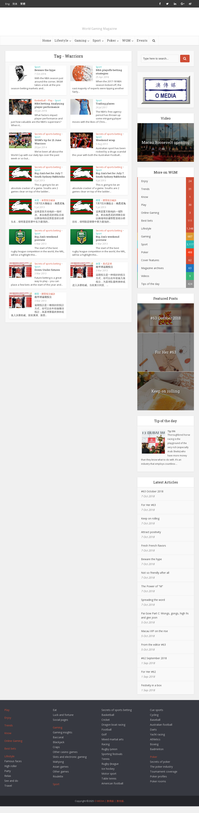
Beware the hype (45, 77)
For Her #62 (148, 678)
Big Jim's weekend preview (107, 243)
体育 (37, 206)
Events (142, 47)
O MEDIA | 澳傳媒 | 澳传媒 (109, 807)
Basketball (40, 107)
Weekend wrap (105, 146)
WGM (126, 47)
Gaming (80, 47)
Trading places (105, 110)
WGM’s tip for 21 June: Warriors (48, 148)
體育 (98, 206)
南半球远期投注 (104, 272)
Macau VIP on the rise (154, 638)
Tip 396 (171, 437)
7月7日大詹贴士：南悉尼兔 (50, 209)
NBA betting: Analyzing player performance (48, 111)
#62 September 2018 (154, 665)
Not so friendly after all (155, 579)
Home (46, 47)
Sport (97, 47)
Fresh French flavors (153, 552)
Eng (7, 3)
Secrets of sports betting (48, 140)
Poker (111, 47)
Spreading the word (153, 606)
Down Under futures (46, 275)
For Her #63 (165, 358)
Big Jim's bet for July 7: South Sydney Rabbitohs (110, 181)
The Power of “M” (152, 593)
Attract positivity (151, 539)
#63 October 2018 (165, 324)
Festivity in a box (151, 692)
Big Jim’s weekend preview (46, 243)
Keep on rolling (165, 397)
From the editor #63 (153, 651)
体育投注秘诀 (48, 206)
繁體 (22, 3)
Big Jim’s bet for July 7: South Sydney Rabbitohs (49, 181)
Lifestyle (61, 47)
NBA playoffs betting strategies (108, 78)
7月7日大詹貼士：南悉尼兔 (111, 209)
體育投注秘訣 (109, 206)
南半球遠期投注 (43, 302)
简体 (14, 3)
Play (50, 107)
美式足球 (107, 269)
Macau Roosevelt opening (165, 149)
